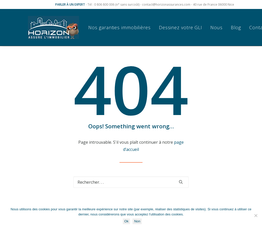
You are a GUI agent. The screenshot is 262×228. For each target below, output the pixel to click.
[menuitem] (121, 27)
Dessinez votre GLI (180, 27)
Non (137, 221)
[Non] (255, 215)
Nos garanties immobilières (119, 27)
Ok (126, 221)
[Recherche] (131, 182)
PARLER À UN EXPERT (70, 4)
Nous (216, 27)
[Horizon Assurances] (53, 27)
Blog (236, 27)
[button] (181, 182)
